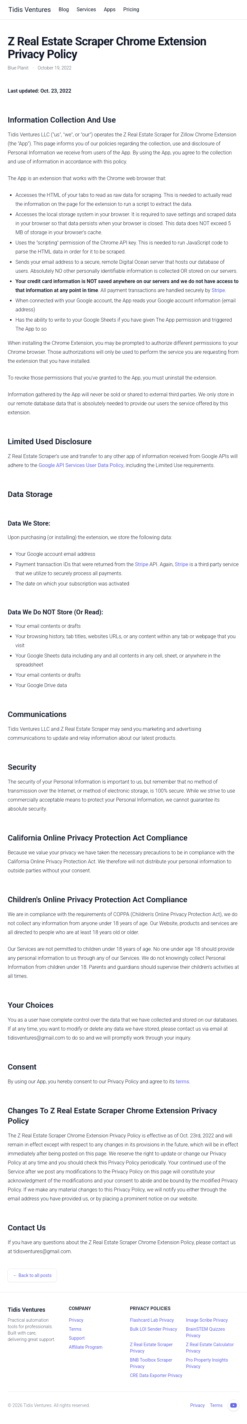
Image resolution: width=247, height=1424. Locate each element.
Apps (110, 9)
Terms (75, 1329)
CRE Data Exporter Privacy (156, 1375)
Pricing (131, 9)
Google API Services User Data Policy (81, 465)
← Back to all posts (32, 1275)
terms (182, 1082)
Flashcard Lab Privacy (152, 1320)
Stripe (218, 290)
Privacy (76, 1320)
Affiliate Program (86, 1347)
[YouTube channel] (233, 1405)
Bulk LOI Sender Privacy (153, 1329)
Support (77, 1338)
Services (86, 9)
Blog (64, 9)
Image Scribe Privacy (207, 1320)
